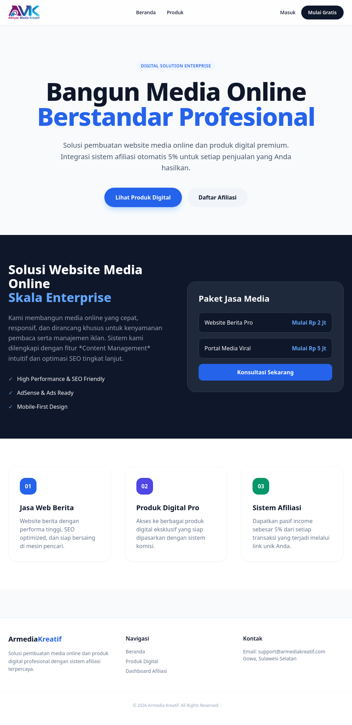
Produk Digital (142, 661)
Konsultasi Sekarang (265, 372)
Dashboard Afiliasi (146, 671)
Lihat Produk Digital (143, 197)
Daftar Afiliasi (218, 197)
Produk (175, 12)
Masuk (287, 12)
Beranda (145, 12)
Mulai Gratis (322, 12)
